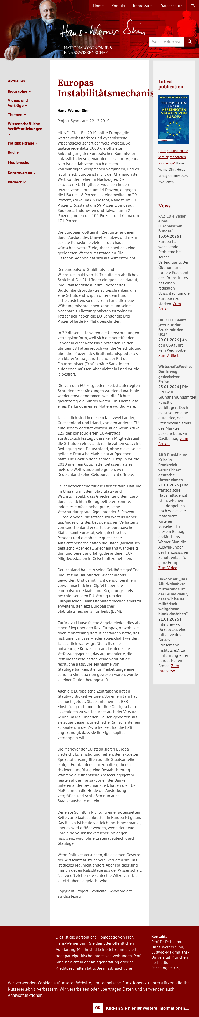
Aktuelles (16, 80)
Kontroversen (22, 172)
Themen (17, 114)
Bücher (14, 152)
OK (98, 1008)
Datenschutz (171, 5)
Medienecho (19, 162)
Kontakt (118, 5)
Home (98, 5)
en (192, 5)
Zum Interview (168, 668)
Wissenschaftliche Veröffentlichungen (25, 128)
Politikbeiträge (23, 143)
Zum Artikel (169, 306)
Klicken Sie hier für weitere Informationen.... (147, 1008)
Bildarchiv (17, 181)
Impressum (143, 5)
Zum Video (167, 567)
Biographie (19, 91)
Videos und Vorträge (18, 103)
